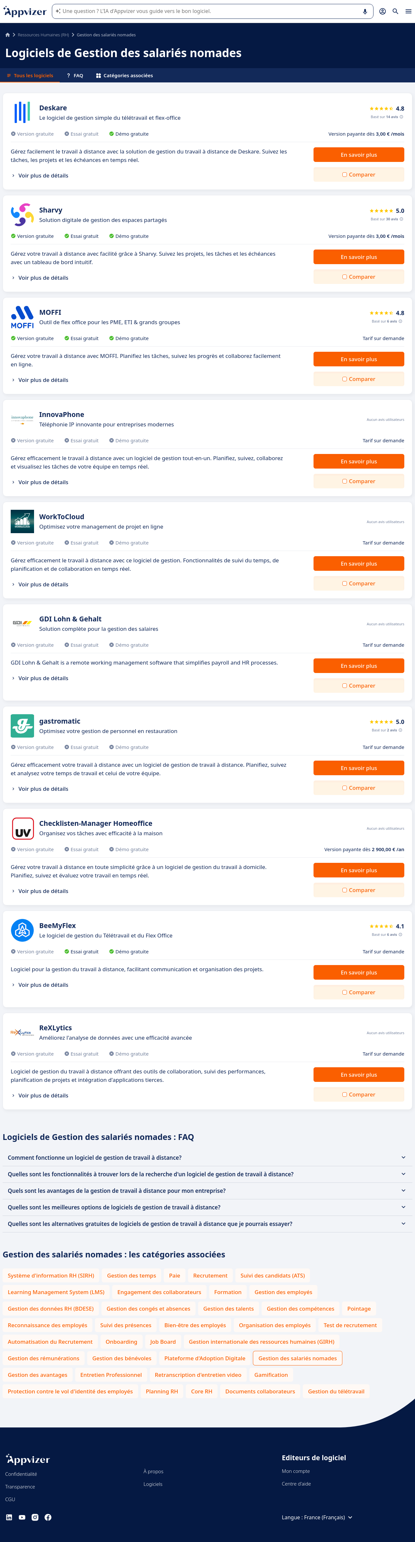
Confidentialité (21, 1474)
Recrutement (210, 1275)
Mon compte (296, 1471)
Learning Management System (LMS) (56, 1292)
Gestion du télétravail (336, 1391)
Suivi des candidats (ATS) (273, 1275)
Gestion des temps (131, 1275)
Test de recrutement (350, 1325)
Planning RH (162, 1391)
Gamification (271, 1374)
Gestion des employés (283, 1292)
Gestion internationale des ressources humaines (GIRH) (262, 1341)
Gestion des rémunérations (43, 1358)
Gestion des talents (228, 1308)
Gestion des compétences (300, 1308)
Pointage (359, 1308)
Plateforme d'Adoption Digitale (204, 1358)
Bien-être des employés (195, 1325)
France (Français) (329, 1517)
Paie (174, 1275)
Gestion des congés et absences (148, 1308)
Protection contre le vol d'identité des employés (70, 1391)
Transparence (20, 1486)
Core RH (201, 1391)
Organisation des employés (275, 1325)
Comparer (362, 174)
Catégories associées (124, 75)
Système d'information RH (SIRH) (51, 1275)
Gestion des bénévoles (121, 1358)
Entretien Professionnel (111, 1374)
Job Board (163, 1341)
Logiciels (153, 1484)
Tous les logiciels (29, 75)
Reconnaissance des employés (47, 1325)
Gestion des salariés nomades (297, 1358)
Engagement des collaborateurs (159, 1292)
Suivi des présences (125, 1325)
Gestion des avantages (37, 1374)
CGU (10, 1499)
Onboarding (121, 1341)
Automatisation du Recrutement (50, 1341)
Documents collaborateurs (260, 1391)
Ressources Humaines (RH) (43, 35)
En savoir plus (359, 154)
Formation (228, 1292)
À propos (153, 1471)
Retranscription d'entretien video (198, 1374)
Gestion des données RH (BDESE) (51, 1308)
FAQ (74, 75)
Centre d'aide (296, 1483)
